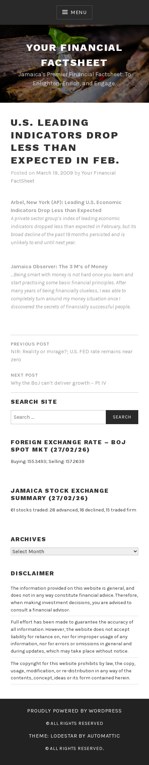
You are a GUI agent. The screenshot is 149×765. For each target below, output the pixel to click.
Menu (79, 12)
